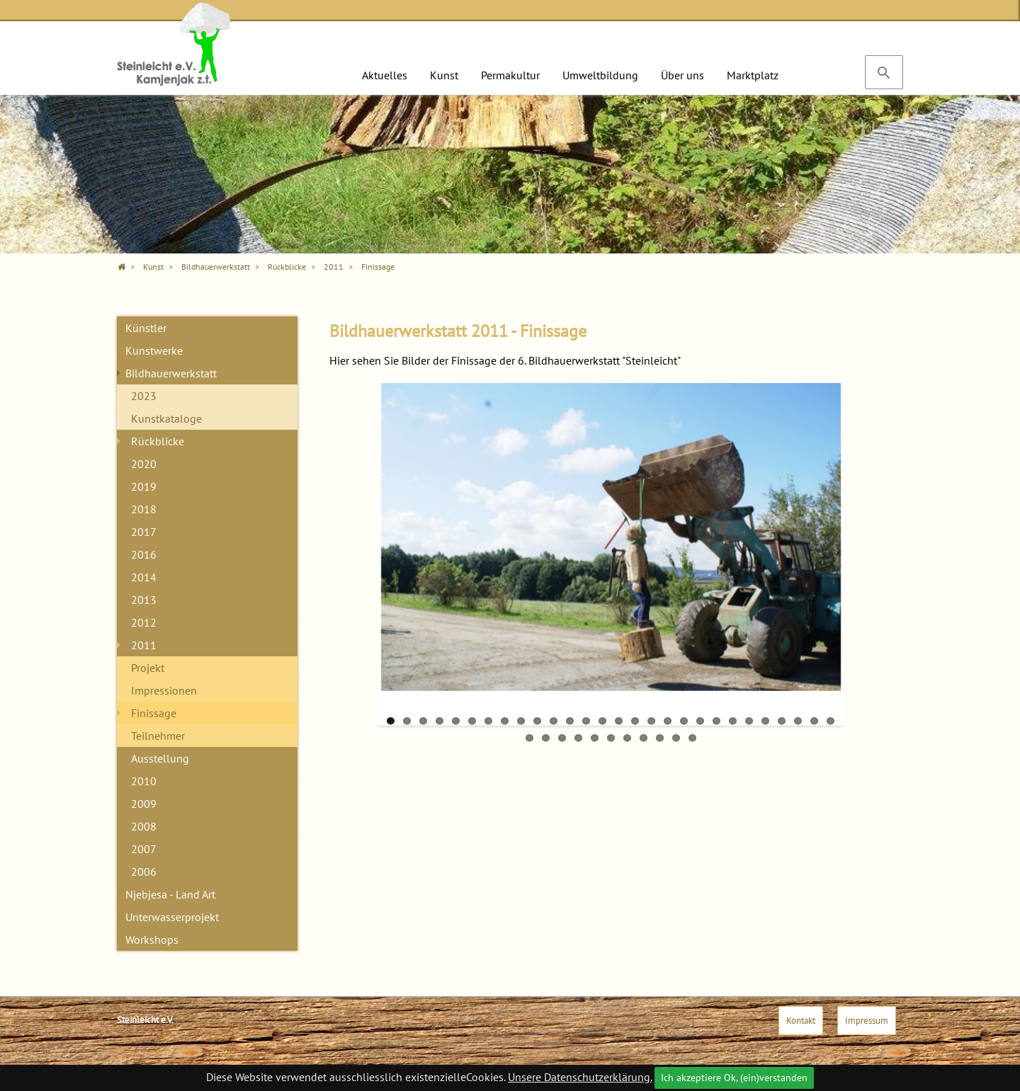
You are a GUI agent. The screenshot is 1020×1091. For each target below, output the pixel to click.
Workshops (151, 939)
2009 (144, 803)
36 (643, 738)
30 (546, 738)
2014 (144, 577)
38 (676, 738)
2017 (144, 532)
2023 (144, 396)
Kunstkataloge (166, 418)
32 (578, 738)
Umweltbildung (600, 75)
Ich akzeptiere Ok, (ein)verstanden (734, 1077)
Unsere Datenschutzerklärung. (580, 1077)
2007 (144, 849)
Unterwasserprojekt (172, 917)
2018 (144, 509)
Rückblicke (157, 441)
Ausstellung (160, 758)
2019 (144, 486)
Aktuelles (384, 75)
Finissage (153, 713)
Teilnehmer (158, 736)
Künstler (145, 328)
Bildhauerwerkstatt (171, 373)
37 (660, 738)
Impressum (866, 1021)
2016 (144, 554)
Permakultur (510, 75)
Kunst (444, 75)
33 (595, 738)
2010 (144, 781)
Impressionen (164, 690)
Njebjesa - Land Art (170, 894)
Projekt (147, 668)
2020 (144, 464)
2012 (144, 622)
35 (627, 738)
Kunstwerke (154, 350)
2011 (144, 645)
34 (611, 738)
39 (692, 738)
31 (562, 738)
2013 (144, 600)
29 (529, 738)
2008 (144, 826)
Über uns (682, 75)
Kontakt (800, 1021)
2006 (144, 871)
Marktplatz (752, 75)
